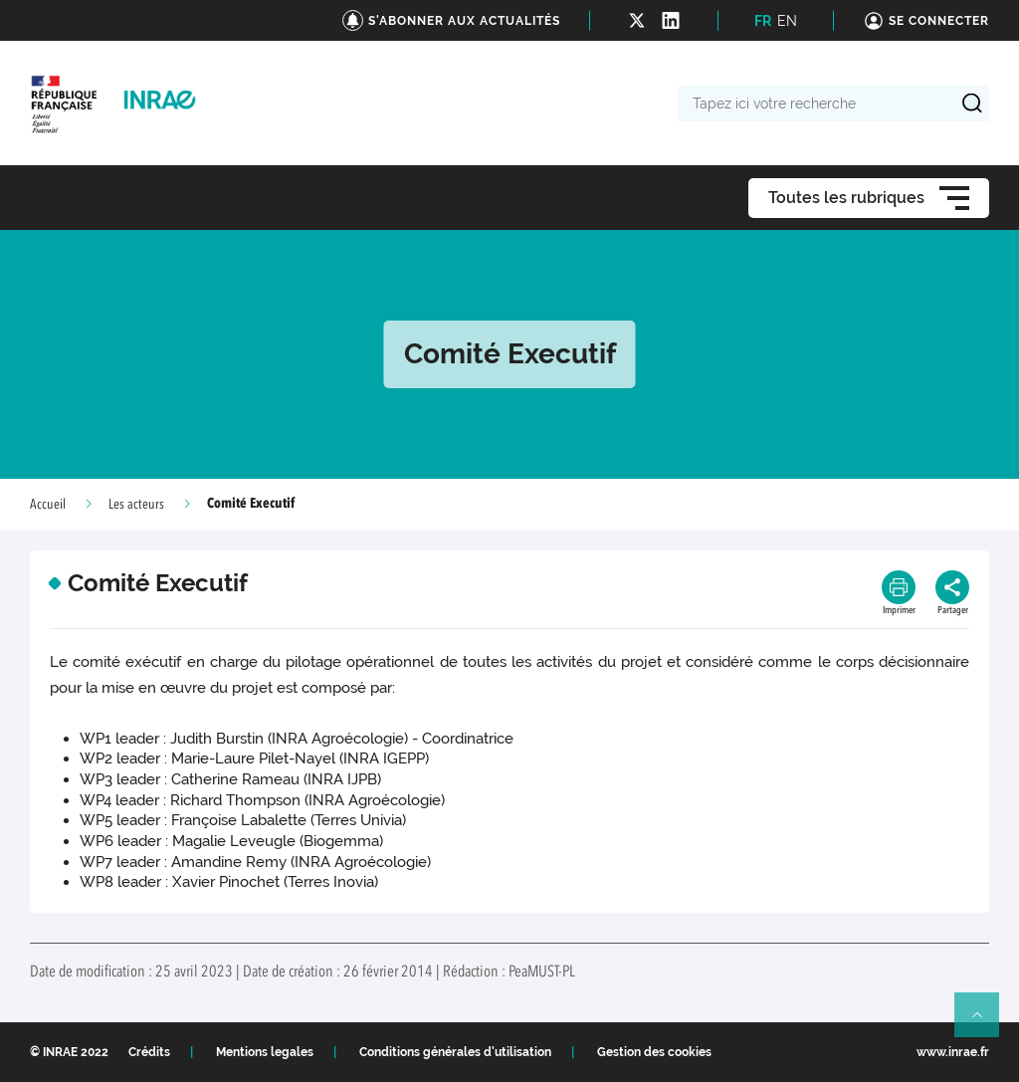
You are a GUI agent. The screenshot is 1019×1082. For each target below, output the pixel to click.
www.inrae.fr (953, 1052)
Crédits (149, 1052)
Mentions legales (264, 1052)
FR (762, 21)
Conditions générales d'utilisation (455, 1052)
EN (787, 21)
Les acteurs (136, 505)
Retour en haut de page (985, 1023)
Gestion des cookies (654, 1052)
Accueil (48, 505)
